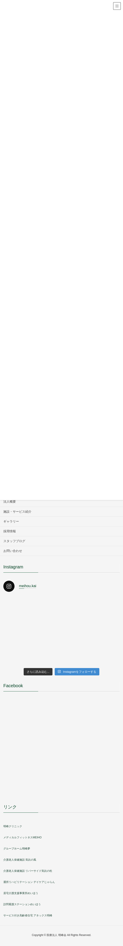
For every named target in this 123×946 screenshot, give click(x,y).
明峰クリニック (12, 826)
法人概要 (9, 501)
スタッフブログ (14, 541)
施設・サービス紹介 (17, 511)
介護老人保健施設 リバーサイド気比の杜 (27, 870)
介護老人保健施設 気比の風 (19, 859)
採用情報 (9, 531)
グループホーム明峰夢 (16, 848)
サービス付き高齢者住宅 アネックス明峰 (27, 915)
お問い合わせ (12, 551)
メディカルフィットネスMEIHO (22, 837)
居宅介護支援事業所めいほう (20, 893)
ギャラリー (11, 521)
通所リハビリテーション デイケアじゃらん (29, 882)
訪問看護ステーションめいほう (22, 904)
